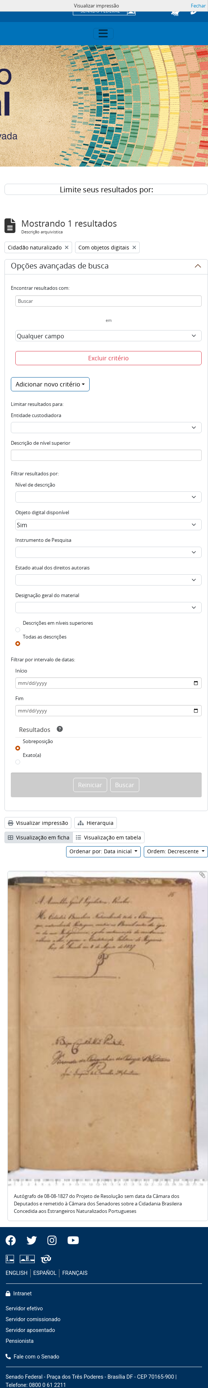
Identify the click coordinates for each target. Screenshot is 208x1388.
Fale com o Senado (32, 1357)
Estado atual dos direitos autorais (52, 567)
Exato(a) (32, 755)
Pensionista (20, 1341)
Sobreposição (38, 741)
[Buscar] (108, 301)
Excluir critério (108, 358)
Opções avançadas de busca (60, 267)
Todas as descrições (44, 636)
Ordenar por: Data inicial (101, 851)
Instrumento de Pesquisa (43, 540)
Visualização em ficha (38, 837)
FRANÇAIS (75, 1273)
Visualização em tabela (108, 837)
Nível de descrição (35, 484)
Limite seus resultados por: (106, 189)
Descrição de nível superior (40, 443)
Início (21, 670)
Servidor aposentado (30, 1330)
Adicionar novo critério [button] (48, 384)
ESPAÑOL (44, 1273)
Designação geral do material (47, 595)
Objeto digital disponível (42, 512)
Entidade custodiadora (36, 415)
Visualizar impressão (38, 822)
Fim (19, 698)
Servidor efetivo (24, 1308)
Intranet (19, 1294)
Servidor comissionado (33, 1319)
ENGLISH (17, 1273)
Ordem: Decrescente (173, 851)
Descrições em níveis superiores (58, 623)
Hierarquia (96, 822)
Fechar (198, 5)
